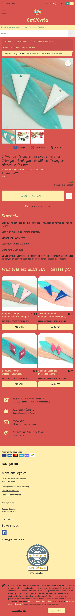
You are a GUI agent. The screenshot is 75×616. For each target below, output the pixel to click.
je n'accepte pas (19, 610)
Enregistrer (38, 147)
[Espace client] (54, 3)
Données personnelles (11, 495)
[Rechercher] (71, 33)
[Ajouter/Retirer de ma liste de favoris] (69, 196)
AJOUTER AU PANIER (32, 195)
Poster (56, 147)
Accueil (8, 41)
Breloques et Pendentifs (43, 41)
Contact (47, 3)
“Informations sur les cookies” (39, 601)
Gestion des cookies (10, 490)
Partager (19, 147)
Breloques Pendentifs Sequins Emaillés (19, 47)
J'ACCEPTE (56, 610)
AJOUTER (19, 327)
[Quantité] (7, 184)
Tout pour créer (22, 41)
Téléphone (7, 519)
